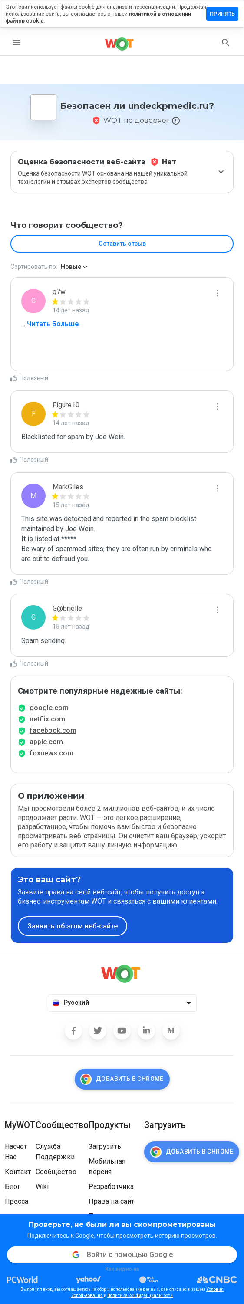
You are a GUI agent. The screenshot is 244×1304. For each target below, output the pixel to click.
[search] (225, 42)
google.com (49, 708)
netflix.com (47, 719)
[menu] (16, 42)
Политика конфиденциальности (140, 1295)
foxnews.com (51, 753)
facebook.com (53, 730)
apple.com (46, 742)
